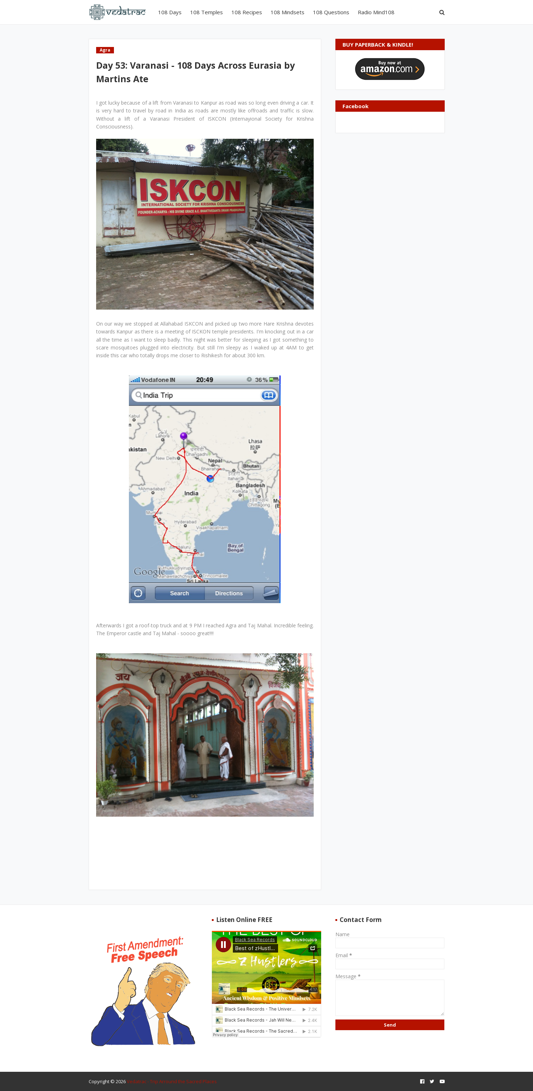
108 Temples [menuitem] (206, 12)
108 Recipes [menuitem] (246, 12)
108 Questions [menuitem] (331, 12)
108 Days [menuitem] (170, 12)
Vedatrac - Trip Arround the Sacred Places (172, 1081)
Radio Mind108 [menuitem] (376, 12)
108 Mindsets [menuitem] (287, 12)
